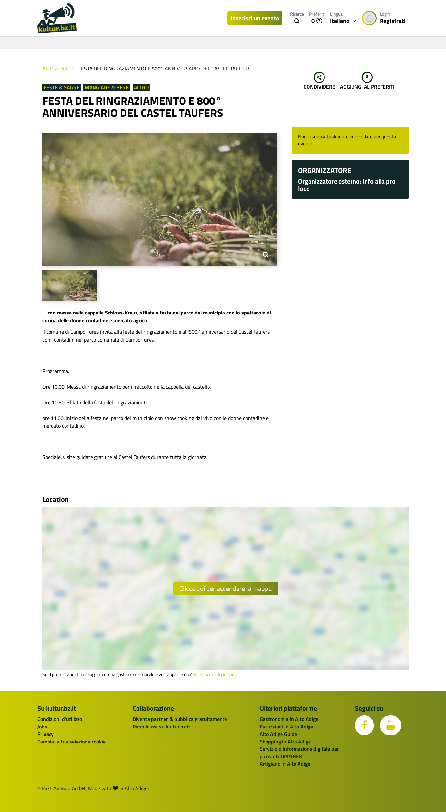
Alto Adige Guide (278, 734)
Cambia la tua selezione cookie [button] (71, 741)
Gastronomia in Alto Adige (289, 719)
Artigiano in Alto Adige (285, 764)
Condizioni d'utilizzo (59, 719)
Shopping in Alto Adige (285, 741)
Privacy (45, 734)
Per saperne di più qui (213, 674)
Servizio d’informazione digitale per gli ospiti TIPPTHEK (299, 752)
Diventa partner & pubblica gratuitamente (180, 719)
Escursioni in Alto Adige (286, 726)
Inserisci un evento (255, 18)
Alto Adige (55, 68)
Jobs (42, 726)
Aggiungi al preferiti (367, 81)
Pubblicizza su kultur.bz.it (161, 726)
